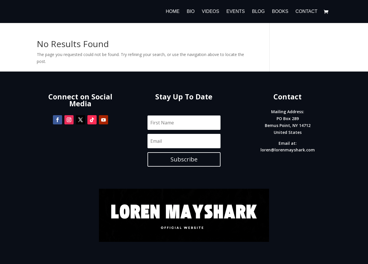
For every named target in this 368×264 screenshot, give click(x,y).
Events (235, 11)
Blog (258, 11)
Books (280, 11)
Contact (306, 11)
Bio (191, 11)
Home (172, 11)
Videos (210, 11)
